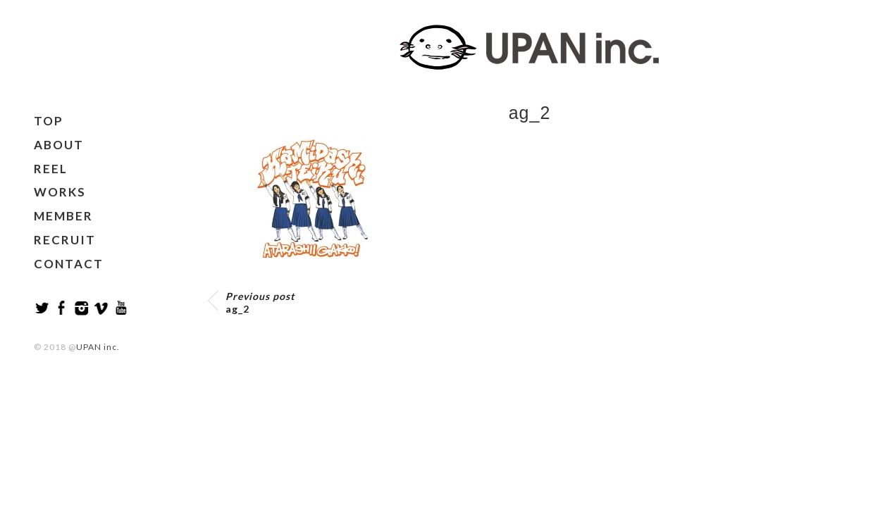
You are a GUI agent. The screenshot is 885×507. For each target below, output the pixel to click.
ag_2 (260, 302)
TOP (48, 120)
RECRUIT (65, 239)
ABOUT (59, 144)
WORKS (60, 191)
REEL (51, 168)
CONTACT (69, 263)
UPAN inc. (98, 347)
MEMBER (63, 215)
